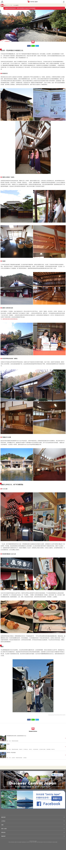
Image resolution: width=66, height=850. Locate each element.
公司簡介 (3, 821)
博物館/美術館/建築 (15, 749)
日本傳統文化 (25, 749)
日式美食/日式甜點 (42, 749)
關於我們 (3, 817)
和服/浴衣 (20, 749)
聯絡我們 (3, 836)
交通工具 (30, 749)
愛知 (7, 749)
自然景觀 (13, 757)
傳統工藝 (52, 749)
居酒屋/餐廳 (48, 749)
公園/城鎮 (24, 757)
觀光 (10, 749)
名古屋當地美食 (35, 749)
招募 (2, 824)
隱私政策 (3, 832)
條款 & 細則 (4, 828)
